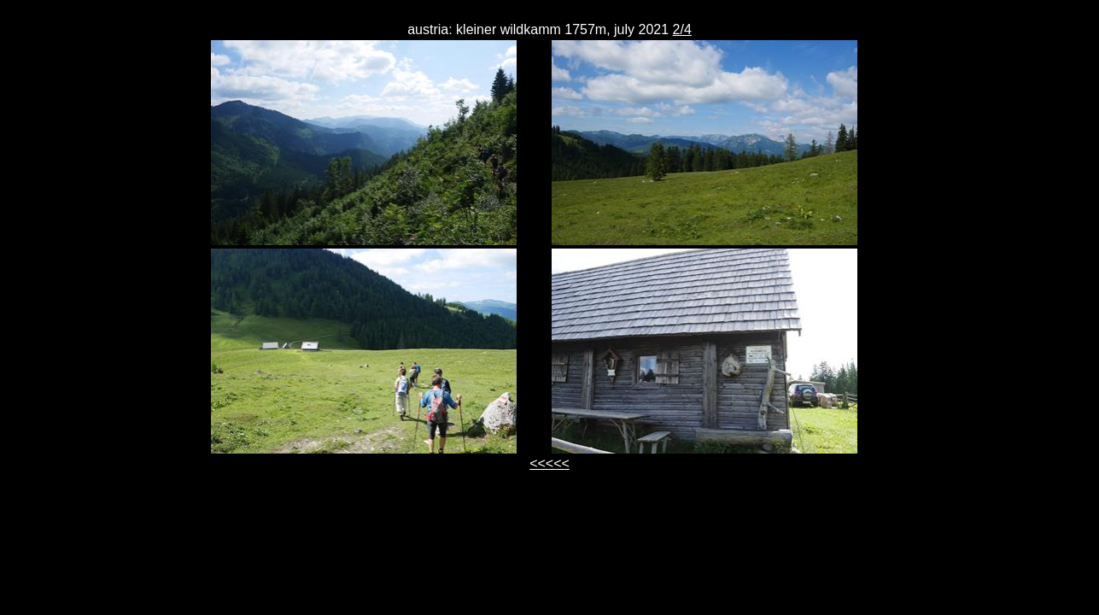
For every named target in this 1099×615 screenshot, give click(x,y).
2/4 (682, 29)
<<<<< (549, 463)
